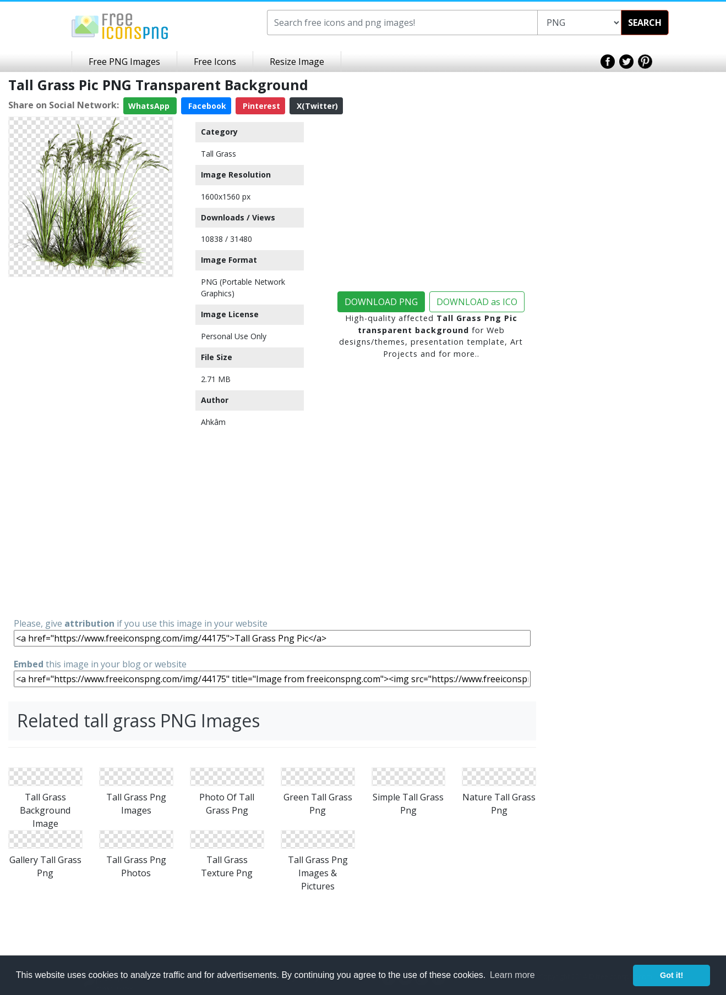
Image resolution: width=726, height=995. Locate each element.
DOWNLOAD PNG (381, 302)
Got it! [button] (671, 975)
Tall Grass (218, 153)
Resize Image (297, 62)
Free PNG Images (124, 62)
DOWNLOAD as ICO (476, 302)
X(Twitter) (316, 106)
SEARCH (645, 22)
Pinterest (260, 106)
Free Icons (215, 62)
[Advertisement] (90, 446)
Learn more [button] (512, 975)
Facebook (206, 106)
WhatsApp (150, 106)
